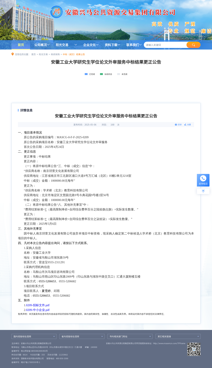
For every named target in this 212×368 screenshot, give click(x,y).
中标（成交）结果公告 (74, 54)
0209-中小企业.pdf (37, 310)
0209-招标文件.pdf (37, 305)
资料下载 (111, 44)
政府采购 (55, 54)
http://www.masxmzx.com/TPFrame (169, 343)
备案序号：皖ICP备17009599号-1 (25, 362)
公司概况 (40, 44)
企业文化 (89, 44)
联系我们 (132, 44)
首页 (21, 44)
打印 (180, 124)
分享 (189, 124)
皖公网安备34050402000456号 (34, 350)
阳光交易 (62, 44)
